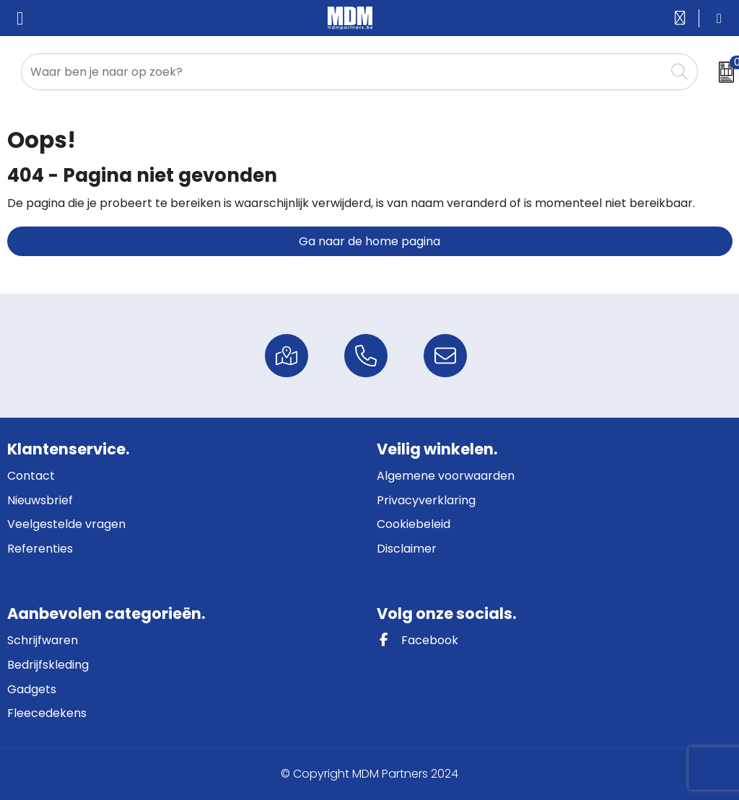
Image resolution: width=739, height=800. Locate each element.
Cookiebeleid (413, 524)
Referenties (40, 548)
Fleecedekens (47, 713)
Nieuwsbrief (40, 500)
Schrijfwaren (42, 640)
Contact (31, 475)
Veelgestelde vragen (66, 524)
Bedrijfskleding (48, 664)
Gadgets (31, 689)
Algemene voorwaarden (446, 475)
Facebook (417, 640)
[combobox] (343, 72)
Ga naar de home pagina (369, 241)
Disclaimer (407, 548)
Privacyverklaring (426, 500)
